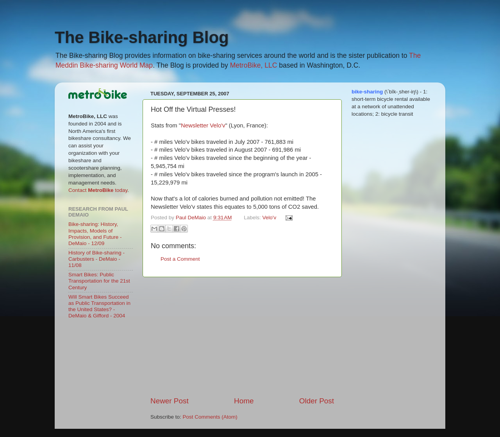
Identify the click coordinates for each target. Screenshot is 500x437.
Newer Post (169, 401)
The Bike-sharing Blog (142, 37)
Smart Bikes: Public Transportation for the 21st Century (99, 281)
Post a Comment (180, 259)
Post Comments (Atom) (210, 417)
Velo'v (269, 217)
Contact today (97, 190)
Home (244, 401)
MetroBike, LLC (253, 65)
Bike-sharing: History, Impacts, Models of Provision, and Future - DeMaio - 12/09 (95, 233)
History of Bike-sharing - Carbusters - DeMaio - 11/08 (96, 259)
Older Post (316, 401)
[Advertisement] (242, 336)
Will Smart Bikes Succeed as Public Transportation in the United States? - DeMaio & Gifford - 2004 (99, 306)
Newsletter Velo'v (203, 125)
